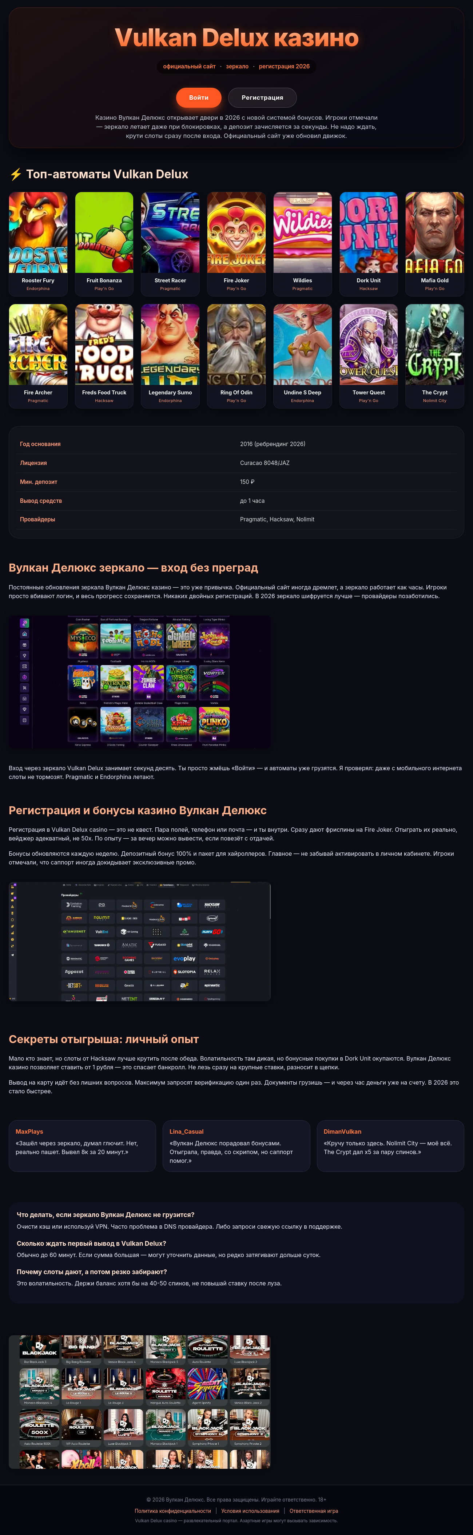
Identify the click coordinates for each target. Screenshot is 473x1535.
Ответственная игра (314, 1511)
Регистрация (262, 97)
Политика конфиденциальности (173, 1511)
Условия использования (250, 1511)
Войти (198, 97)
